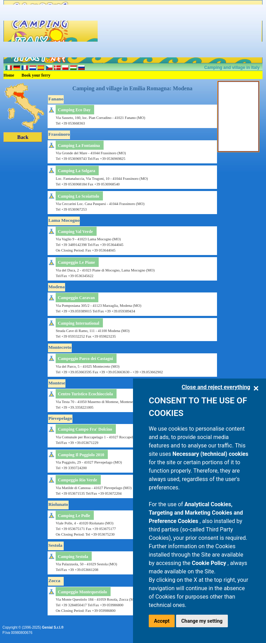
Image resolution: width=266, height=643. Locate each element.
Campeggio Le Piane (76, 262)
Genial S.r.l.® (53, 627)
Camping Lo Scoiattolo (78, 196)
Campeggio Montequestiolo (82, 591)
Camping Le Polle (74, 515)
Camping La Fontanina (79, 145)
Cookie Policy (209, 563)
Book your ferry (36, 75)
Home (9, 75)
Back (22, 137)
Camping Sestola (73, 556)
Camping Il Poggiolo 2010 (81, 454)
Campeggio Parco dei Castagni (85, 358)
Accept (161, 621)
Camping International (78, 323)
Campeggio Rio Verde (77, 480)
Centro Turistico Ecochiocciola (85, 393)
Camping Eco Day (74, 109)
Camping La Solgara (76, 170)
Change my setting (202, 621)
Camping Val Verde (75, 231)
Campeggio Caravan (76, 297)
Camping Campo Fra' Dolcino (85, 429)
